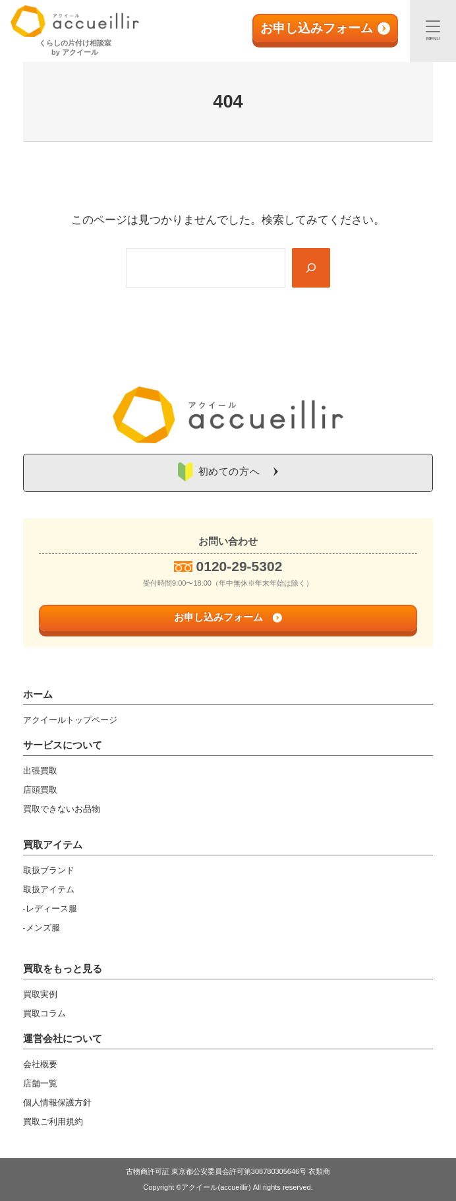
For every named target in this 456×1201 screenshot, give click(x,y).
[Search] (311, 268)
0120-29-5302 (239, 566)
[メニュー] (433, 31)
